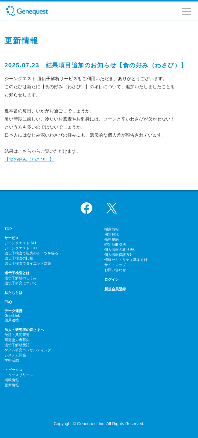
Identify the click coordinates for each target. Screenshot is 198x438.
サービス (11, 238)
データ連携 (13, 311)
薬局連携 (11, 320)
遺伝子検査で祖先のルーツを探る (31, 253)
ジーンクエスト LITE (21, 248)
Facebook (86, 208)
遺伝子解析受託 (17, 345)
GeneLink (12, 316)
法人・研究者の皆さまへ (24, 330)
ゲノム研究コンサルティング (27, 350)
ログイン (111, 279)
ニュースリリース (18, 375)
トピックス (13, 370)
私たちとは (13, 293)
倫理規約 (111, 239)
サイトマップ (115, 265)
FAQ (8, 302)
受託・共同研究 (17, 335)
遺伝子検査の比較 (18, 258)
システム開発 (15, 355)
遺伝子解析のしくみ (20, 278)
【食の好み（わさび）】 (29, 159)
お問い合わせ (115, 270)
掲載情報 (11, 380)
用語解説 (111, 234)
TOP (8, 229)
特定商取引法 (115, 244)
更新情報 (11, 385)
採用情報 (111, 229)
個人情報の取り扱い (120, 250)
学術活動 (11, 360)
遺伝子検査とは (17, 273)
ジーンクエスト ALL (20, 243)
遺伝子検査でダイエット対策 (27, 263)
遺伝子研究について (20, 283)
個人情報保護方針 (118, 255)
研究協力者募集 (17, 340)
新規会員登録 (115, 289)
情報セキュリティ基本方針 (125, 260)
